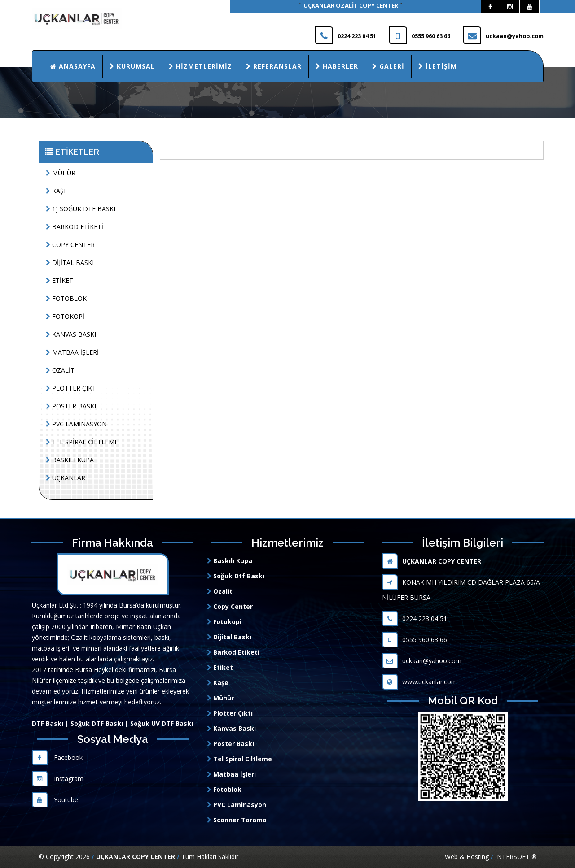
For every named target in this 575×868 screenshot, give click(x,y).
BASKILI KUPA (70, 460)
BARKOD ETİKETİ (74, 226)
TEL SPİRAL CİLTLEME (82, 442)
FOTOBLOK (66, 298)
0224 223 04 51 (414, 618)
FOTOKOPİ (65, 316)
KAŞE (56, 191)
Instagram (57, 778)
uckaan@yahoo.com (421, 660)
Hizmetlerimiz (200, 66)
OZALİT (60, 370)
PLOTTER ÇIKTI (72, 388)
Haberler (337, 66)
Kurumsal (132, 66)
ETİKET (59, 280)
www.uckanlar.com (419, 682)
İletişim (437, 66)
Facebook (57, 757)
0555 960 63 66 (414, 639)
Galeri (388, 66)
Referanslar (274, 66)
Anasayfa (73, 66)
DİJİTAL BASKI (70, 262)
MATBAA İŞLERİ (72, 352)
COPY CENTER (70, 244)
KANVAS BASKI (71, 334)
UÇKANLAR (65, 477)
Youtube (55, 799)
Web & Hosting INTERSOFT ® (491, 856)
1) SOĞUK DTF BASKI (80, 208)
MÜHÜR (60, 173)
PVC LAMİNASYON (76, 424)
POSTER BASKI (71, 406)
